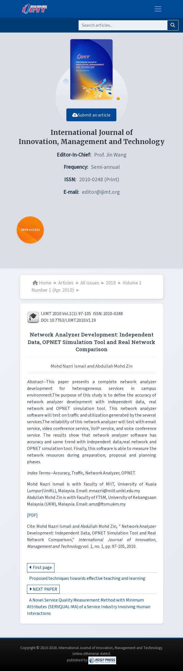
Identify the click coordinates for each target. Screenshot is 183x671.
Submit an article (91, 118)
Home (41, 285)
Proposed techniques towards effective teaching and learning (87, 581)
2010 (111, 285)
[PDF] (32, 518)
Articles (66, 285)
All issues (90, 285)
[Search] (122, 25)
